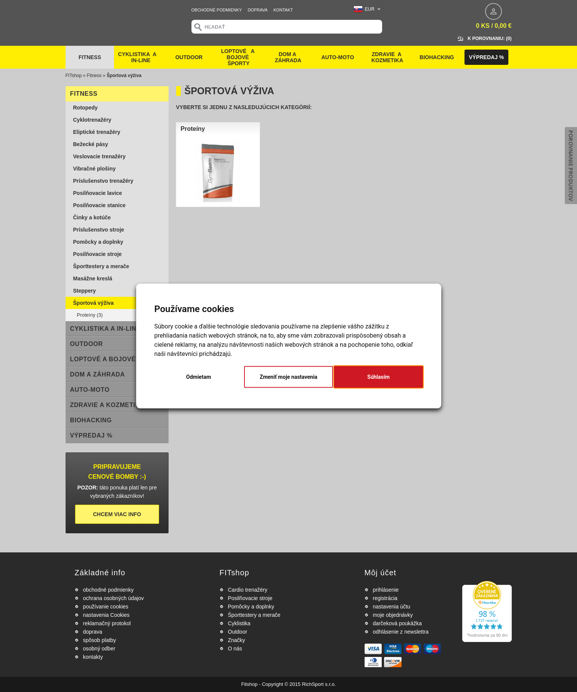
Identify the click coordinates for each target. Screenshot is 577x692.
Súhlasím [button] (378, 377)
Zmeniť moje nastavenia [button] (288, 377)
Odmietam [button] (198, 377)
